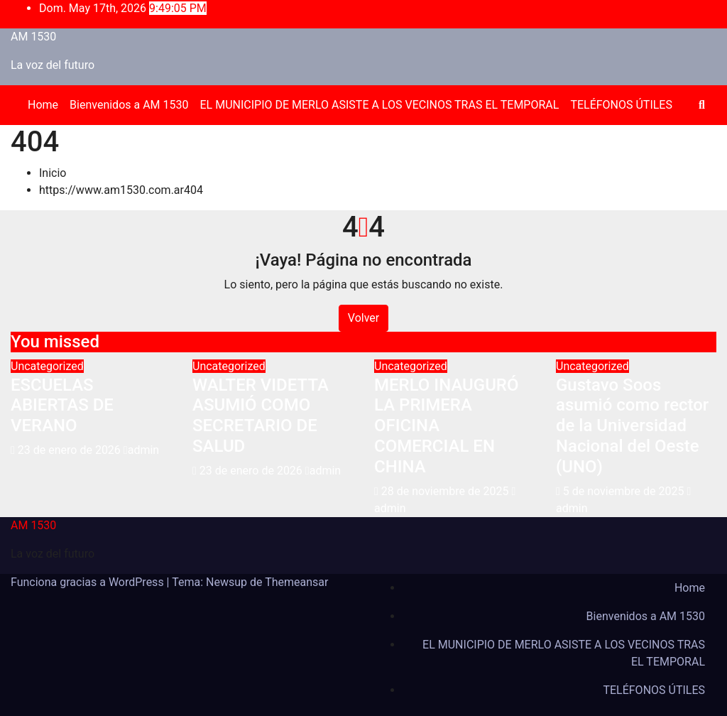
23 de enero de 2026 (71, 450)
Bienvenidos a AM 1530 (129, 105)
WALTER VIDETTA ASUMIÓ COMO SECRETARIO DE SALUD (260, 415)
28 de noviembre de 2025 (446, 491)
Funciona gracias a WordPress (89, 582)
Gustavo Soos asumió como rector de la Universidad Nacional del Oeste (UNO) (632, 426)
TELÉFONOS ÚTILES (621, 105)
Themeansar (296, 582)
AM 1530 (33, 36)
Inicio (52, 173)
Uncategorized (47, 366)
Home (43, 105)
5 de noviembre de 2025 (625, 491)
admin (141, 450)
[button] (702, 105)
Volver (363, 318)
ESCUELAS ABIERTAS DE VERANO (62, 405)
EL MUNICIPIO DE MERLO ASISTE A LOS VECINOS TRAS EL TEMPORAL (379, 105)
